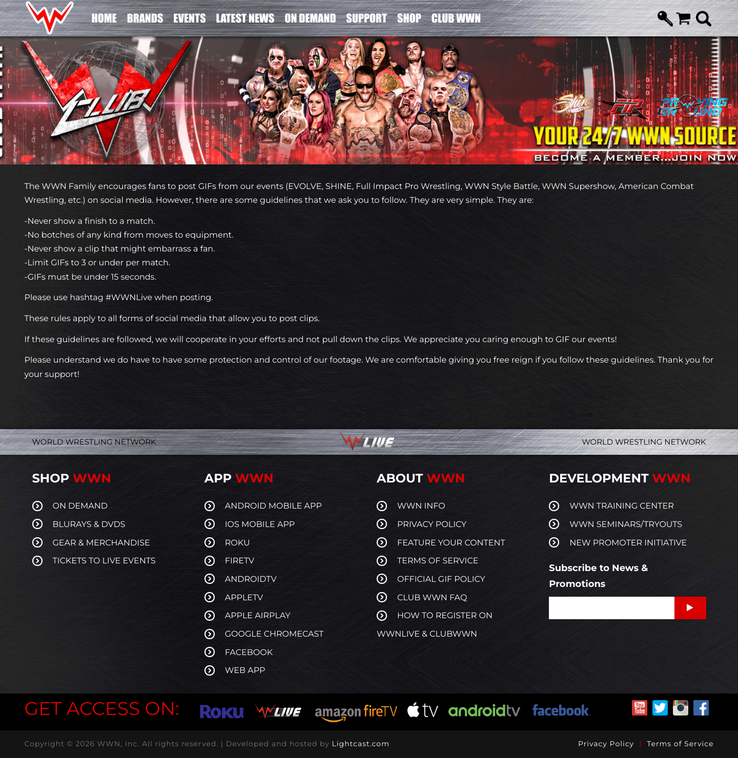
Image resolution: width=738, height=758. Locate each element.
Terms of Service (680, 743)
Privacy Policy (606, 743)
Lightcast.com (360, 743)
